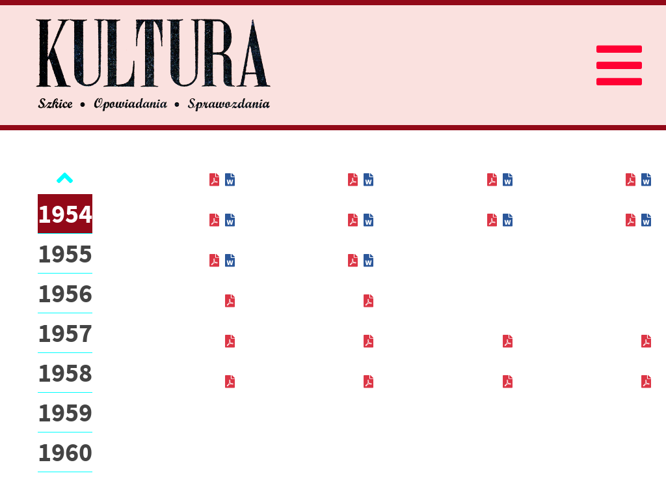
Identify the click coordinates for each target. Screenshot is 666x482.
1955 (65, 253)
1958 (65, 372)
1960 (65, 452)
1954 (65, 213)
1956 (65, 293)
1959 (65, 412)
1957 (65, 333)
